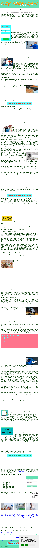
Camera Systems (8, 515)
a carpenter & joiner (9, 495)
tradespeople (3, 501)
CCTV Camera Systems (30, 518)
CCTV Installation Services (10, 514)
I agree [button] (23, 545)
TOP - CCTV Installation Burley (7, 532)
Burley (10, 198)
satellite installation (18, 500)
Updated (11, 540)
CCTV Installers (5, 540)
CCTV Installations (12, 517)
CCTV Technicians (27, 514)
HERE (24, 422)
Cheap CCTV (20, 518)
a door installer (17, 494)
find (4, 460)
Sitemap (2, 540)
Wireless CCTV (4, 517)
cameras (4, 42)
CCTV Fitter (22, 516)
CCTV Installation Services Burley (11, 474)
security (7, 387)
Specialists (14, 540)
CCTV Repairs (19, 514)
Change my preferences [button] (32, 545)
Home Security (28, 516)
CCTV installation (29, 471)
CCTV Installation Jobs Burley (9, 528)
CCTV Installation (21, 517)
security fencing (22, 495)
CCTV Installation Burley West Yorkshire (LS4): (11, 14)
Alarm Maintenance (12, 523)
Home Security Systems (30, 517)
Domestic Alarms (4, 523)
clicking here (21, 471)
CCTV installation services (9, 467)
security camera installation (16, 421)
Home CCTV (11, 516)
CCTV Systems (7, 518)
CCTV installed (24, 492)
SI (30, 160)
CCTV (12, 29)
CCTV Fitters (35, 516)
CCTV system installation (16, 233)
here (23, 512)
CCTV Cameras (16, 516)
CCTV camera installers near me (27, 434)
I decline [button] (26, 545)
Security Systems (4, 516)
